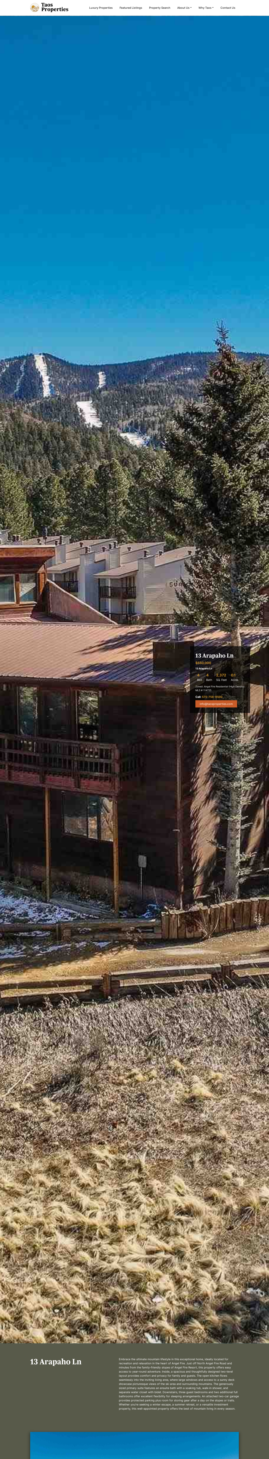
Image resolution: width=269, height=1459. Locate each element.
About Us (183, 7)
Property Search (159, 7)
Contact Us (227, 7)
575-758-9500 (212, 697)
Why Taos (205, 7)
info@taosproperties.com (216, 704)
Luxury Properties (101, 7)
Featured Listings (131, 7)
